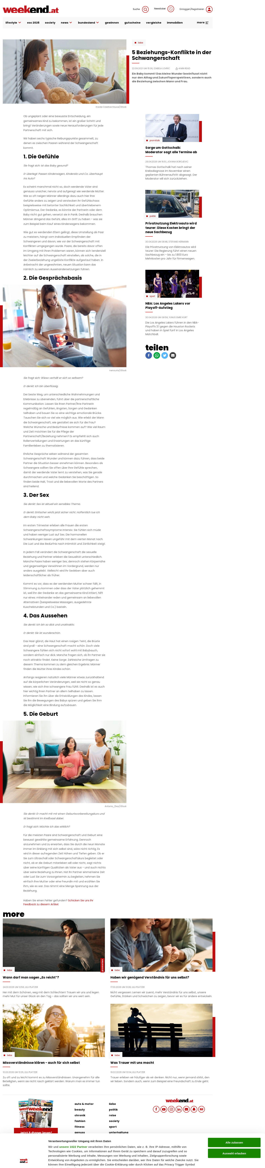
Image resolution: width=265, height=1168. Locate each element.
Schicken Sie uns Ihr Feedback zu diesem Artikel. (58, 902)
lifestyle (14, 23)
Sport (152, 296)
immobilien (175, 22)
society (50, 22)
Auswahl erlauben (234, 1121)
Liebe (140, 42)
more (203, 22)
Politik (153, 216)
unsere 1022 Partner (73, 1115)
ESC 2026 (33, 22)
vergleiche (153, 22)
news (67, 23)
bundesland (88, 23)
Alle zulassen (234, 1111)
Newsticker (164, 9)
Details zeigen (195, 1160)
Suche (141, 9)
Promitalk (155, 140)
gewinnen (112, 22)
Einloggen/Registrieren (196, 9)
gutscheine (132, 22)
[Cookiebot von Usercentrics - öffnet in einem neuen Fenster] (24, 1161)
